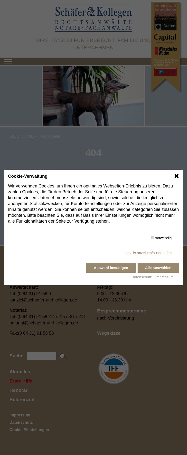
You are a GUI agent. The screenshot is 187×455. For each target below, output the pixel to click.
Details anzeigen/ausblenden (148, 253)
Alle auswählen (158, 268)
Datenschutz (141, 277)
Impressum (164, 277)
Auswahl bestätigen (111, 268)
